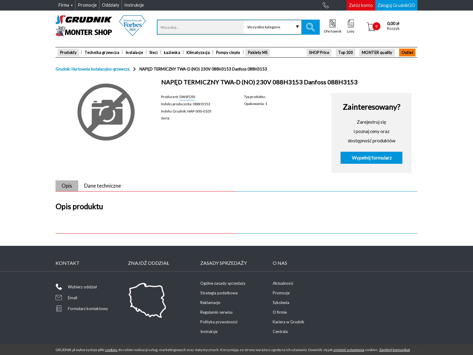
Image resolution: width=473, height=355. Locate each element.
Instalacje (134, 52)
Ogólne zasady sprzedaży (223, 283)
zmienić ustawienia (348, 349)
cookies (111, 349)
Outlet (407, 52)
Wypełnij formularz (372, 157)
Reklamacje (210, 302)
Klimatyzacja (198, 52)
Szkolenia (281, 302)
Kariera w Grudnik (288, 321)
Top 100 (345, 52)
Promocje (281, 292)
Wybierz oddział (82, 286)
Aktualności (283, 283)
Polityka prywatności (218, 321)
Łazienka (172, 52)
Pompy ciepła (228, 52)
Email (72, 297)
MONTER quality (377, 52)
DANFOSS (187, 96)
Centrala (280, 331)
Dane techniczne (102, 185)
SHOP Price (319, 52)
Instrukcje (208, 331)
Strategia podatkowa (219, 292)
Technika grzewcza (101, 52)
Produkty (68, 52)
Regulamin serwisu (216, 312)
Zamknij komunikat (394, 349)
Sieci (153, 52)
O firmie (280, 312)
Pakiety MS (258, 52)
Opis (67, 185)
